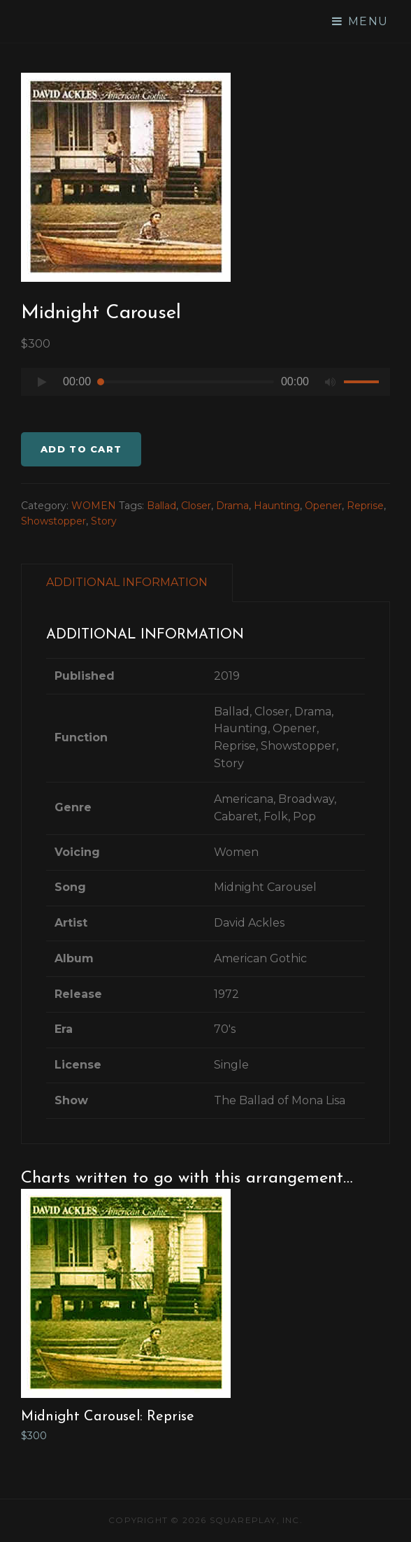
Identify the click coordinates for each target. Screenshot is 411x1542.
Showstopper (53, 521)
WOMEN (93, 505)
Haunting (277, 505)
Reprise (365, 505)
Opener (323, 505)
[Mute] (330, 382)
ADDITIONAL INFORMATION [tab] (127, 582)
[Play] (42, 382)
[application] (205, 385)
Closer (196, 505)
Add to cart (81, 449)
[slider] (186, 381)
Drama (232, 505)
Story (104, 521)
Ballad (161, 505)
